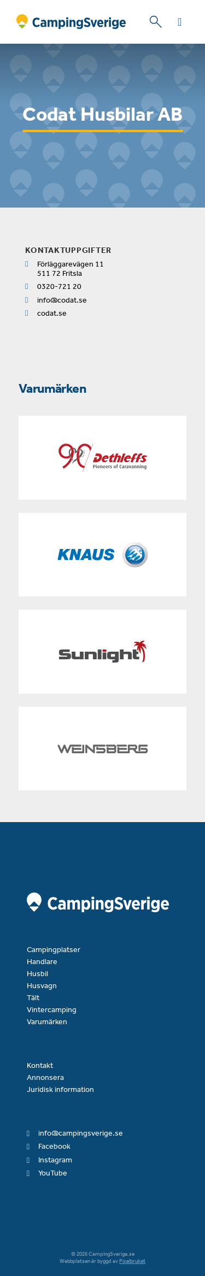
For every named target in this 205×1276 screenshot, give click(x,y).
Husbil (37, 973)
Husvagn (42, 985)
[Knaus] (102, 555)
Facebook (54, 1146)
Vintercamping (52, 1009)
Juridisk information (60, 1089)
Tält (33, 997)
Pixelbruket (132, 1261)
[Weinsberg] (102, 749)
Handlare (42, 961)
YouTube (52, 1173)
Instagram (55, 1160)
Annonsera (45, 1077)
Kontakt (40, 1065)
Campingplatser (53, 949)
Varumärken (47, 1021)
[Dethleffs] (102, 458)
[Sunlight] (102, 652)
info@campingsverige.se (80, 1133)
